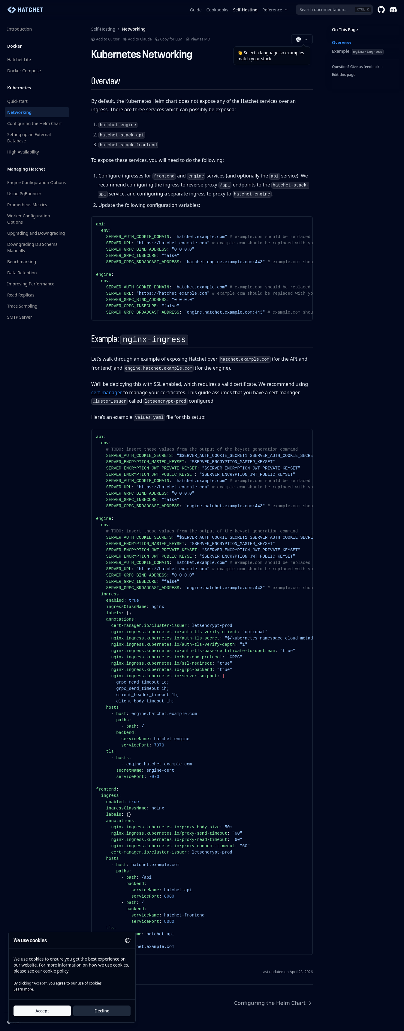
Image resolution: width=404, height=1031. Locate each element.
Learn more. (24, 989)
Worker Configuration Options (28, 219)
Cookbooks (217, 10)
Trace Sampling (22, 306)
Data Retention (22, 273)
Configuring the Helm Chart (34, 123)
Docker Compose (24, 70)
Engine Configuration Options (36, 182)
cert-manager (106, 392)
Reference (275, 10)
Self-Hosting (245, 10)
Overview (341, 42)
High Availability (23, 152)
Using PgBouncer (24, 193)
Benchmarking (21, 261)
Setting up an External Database (29, 138)
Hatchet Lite (19, 59)
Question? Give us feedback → (358, 66)
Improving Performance (30, 284)
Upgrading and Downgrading (36, 233)
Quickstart (17, 101)
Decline (102, 1011)
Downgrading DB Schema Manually (32, 247)
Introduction (19, 29)
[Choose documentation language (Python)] (302, 39)
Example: (358, 51)
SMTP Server (19, 317)
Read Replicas (20, 295)
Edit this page (343, 74)
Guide (196, 10)
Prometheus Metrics (27, 204)
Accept (42, 1011)
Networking (19, 112)
